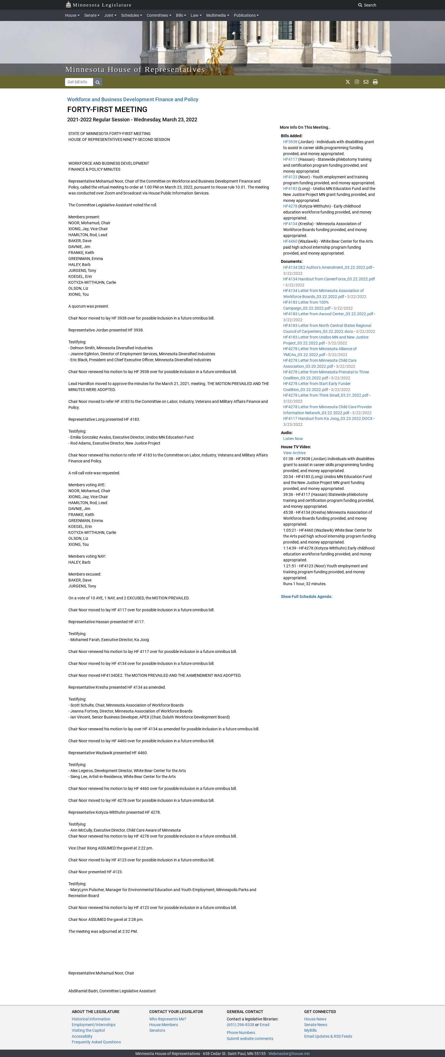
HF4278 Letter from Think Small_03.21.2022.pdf (326, 395)
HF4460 (290, 241)
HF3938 (290, 141)
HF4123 (290, 177)
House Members (163, 1024)
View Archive (294, 453)
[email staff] (366, 82)
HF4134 (290, 223)
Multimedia (216, 15)
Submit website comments (250, 1038)
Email (264, 1024)
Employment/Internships (94, 1024)
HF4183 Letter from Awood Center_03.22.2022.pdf (328, 314)
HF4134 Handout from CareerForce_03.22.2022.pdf (329, 279)
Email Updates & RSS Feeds (328, 1036)
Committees (157, 15)
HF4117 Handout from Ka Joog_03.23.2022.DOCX (328, 418)
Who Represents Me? (167, 1019)
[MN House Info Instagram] (356, 82)
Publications (245, 15)
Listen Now (293, 438)
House (70, 15)
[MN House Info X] (347, 82)
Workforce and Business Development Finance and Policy (132, 99)
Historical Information (91, 1019)
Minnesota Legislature (98, 4)
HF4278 (290, 206)
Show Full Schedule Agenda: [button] (306, 596)
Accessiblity (82, 1036)
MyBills (310, 1030)
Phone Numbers (241, 1032)
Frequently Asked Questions (96, 1042)
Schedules (130, 15)
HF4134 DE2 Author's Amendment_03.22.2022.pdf (328, 267)
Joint (108, 15)
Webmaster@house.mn (289, 1053)
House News (315, 1019)
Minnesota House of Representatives (135, 69)
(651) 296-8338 (240, 1024)
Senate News (315, 1024)
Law (194, 15)
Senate (90, 15)
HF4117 (290, 159)
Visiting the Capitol (88, 1030)
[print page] (375, 82)
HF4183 (290, 188)
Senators (157, 1030)
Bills (179, 15)
